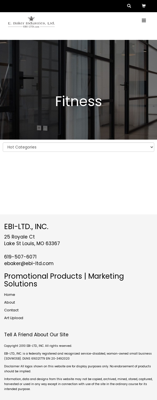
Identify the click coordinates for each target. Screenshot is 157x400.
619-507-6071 (20, 256)
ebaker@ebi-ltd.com (29, 263)
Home (9, 294)
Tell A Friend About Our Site (36, 334)
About (9, 302)
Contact (11, 310)
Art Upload (13, 317)
